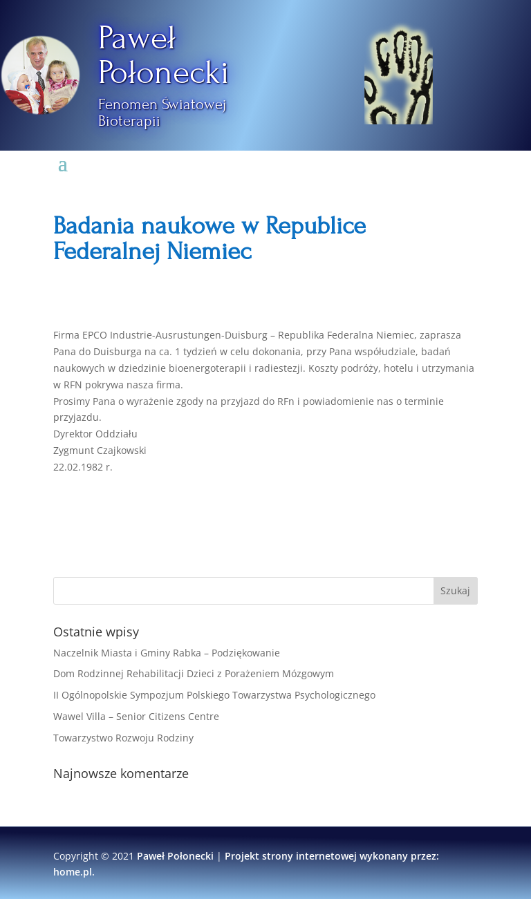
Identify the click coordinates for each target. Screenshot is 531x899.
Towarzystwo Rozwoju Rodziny (123, 737)
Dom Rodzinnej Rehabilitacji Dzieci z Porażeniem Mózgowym (193, 673)
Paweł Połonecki (164, 55)
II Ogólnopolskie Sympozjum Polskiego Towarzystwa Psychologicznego (214, 694)
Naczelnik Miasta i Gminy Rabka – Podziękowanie (166, 652)
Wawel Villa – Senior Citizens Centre (136, 716)
